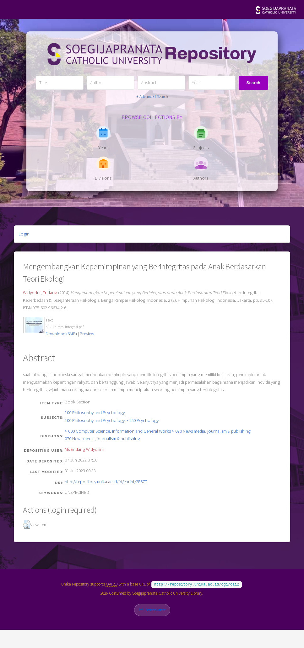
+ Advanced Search (152, 96)
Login (24, 234)
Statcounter (155, 609)
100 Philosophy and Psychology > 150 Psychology (112, 420)
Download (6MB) (61, 334)
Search (253, 82)
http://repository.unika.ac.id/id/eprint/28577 (106, 481)
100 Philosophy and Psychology (95, 412)
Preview (87, 334)
